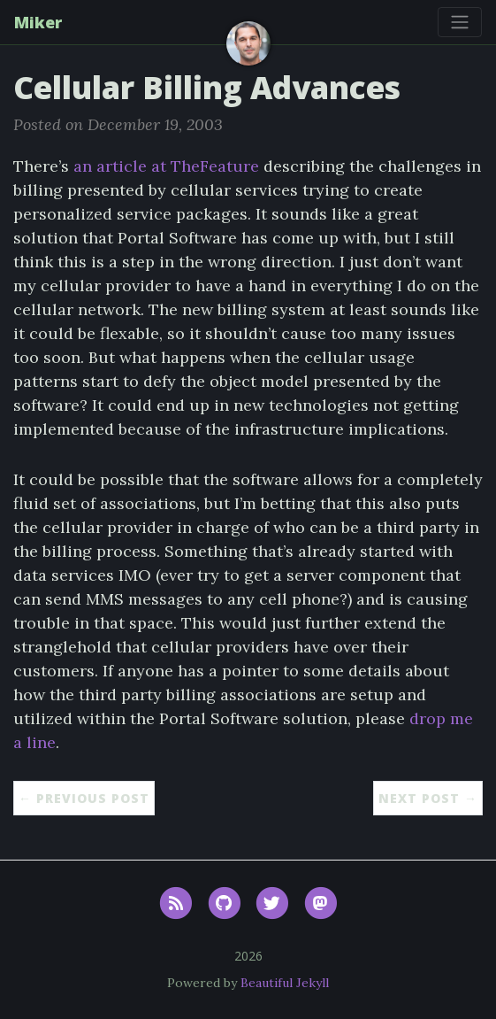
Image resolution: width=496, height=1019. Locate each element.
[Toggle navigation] (460, 22)
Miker (38, 22)
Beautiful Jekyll (284, 983)
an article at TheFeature (166, 166)
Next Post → (427, 798)
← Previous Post (84, 798)
